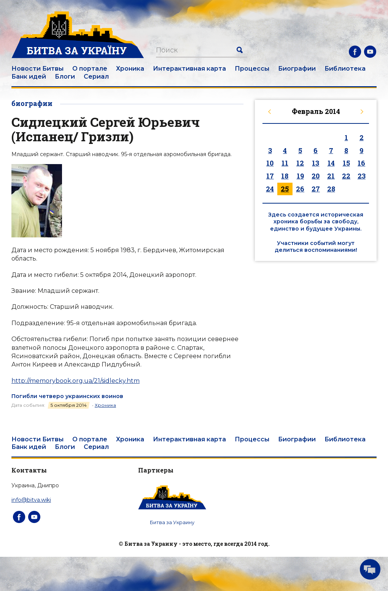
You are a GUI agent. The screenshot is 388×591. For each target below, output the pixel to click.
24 (270, 188)
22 (346, 175)
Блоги (65, 76)
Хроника (130, 68)
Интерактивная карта (189, 68)
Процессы (252, 68)
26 (300, 188)
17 (270, 175)
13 (315, 163)
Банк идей (28, 76)
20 (316, 175)
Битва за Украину (172, 522)
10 (270, 163)
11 (284, 163)
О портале (89, 68)
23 (362, 175)
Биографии (297, 68)
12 (300, 163)
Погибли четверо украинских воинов (67, 396)
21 (331, 175)
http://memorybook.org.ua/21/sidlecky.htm (75, 380)
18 (284, 175)
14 (331, 163)
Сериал (96, 76)
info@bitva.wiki (31, 499)
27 (316, 188)
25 (285, 188)
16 (361, 163)
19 (300, 175)
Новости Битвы (37, 68)
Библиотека (345, 68)
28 (331, 188)
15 (346, 163)
